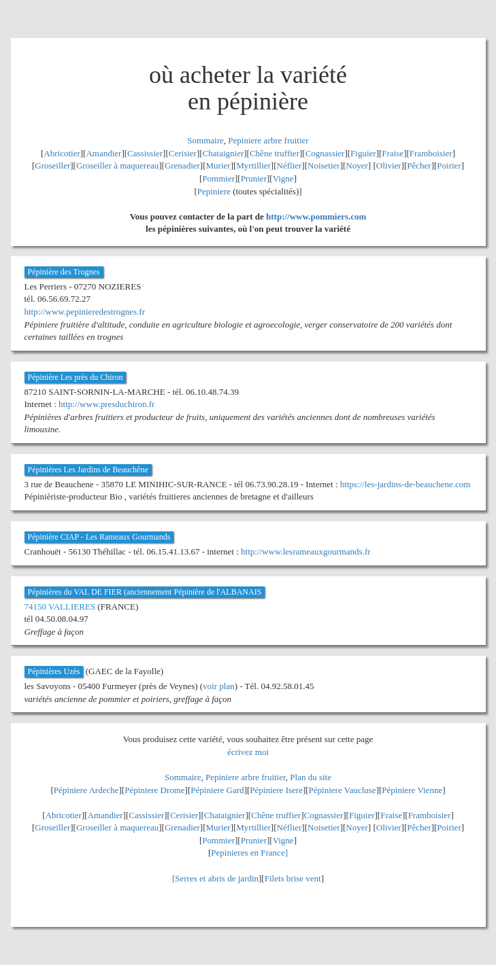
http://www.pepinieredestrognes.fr (85, 311)
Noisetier (324, 165)
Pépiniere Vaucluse (342, 790)
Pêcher (419, 165)
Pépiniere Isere (276, 790)
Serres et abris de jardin (217, 878)
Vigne (283, 178)
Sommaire (205, 140)
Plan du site (310, 777)
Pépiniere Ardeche (86, 790)
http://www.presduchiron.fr (106, 404)
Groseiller (52, 165)
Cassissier (145, 153)
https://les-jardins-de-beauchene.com (405, 484)
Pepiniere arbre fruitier (268, 140)
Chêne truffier (274, 153)
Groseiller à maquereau (117, 165)
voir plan (219, 686)
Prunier (254, 178)
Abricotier (62, 153)
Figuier (363, 153)
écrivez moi (248, 752)
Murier (218, 165)
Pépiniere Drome (154, 790)
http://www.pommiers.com (316, 216)
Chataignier (223, 153)
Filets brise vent (293, 878)
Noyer (357, 165)
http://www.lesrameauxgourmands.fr (306, 551)
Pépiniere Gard (217, 790)
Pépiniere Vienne (412, 790)
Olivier (388, 165)
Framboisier (431, 153)
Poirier (449, 165)
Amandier (103, 153)
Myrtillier (253, 165)
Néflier (289, 165)
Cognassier (325, 153)
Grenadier (182, 165)
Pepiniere (214, 191)
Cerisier (183, 153)
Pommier (218, 178)
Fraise (392, 153)
